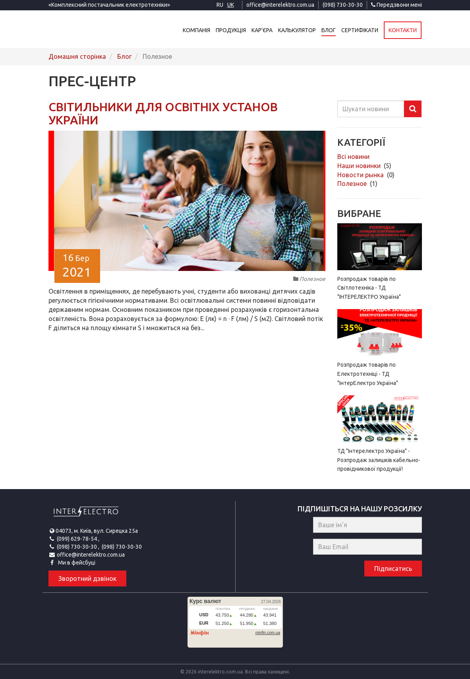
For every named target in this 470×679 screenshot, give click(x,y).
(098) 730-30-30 (343, 5)
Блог (329, 30)
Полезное (352, 183)
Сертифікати (360, 30)
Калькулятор (297, 30)
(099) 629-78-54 (77, 539)
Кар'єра (262, 30)
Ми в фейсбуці (76, 562)
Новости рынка (361, 174)
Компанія (197, 30)
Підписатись (393, 568)
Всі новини (353, 156)
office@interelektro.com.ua (280, 5)
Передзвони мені (396, 5)
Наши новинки (359, 165)
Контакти (403, 30)
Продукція (231, 30)
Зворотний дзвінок (87, 578)
